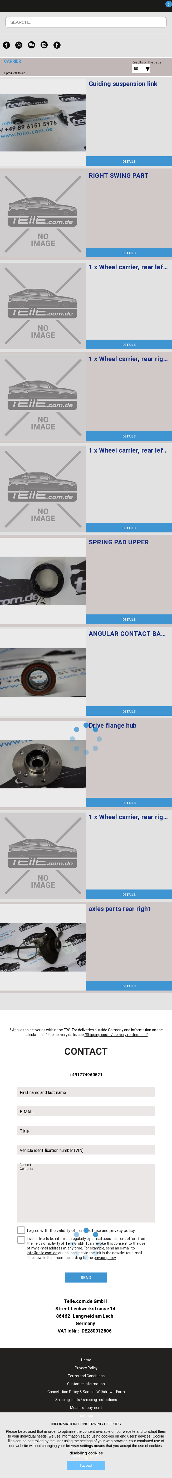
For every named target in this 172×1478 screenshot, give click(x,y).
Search (155, 26)
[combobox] (135, 68)
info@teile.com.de (42, 1253)
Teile (69, 1243)
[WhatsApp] (19, 45)
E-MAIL (27, 1111)
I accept (86, 1465)
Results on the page (146, 62)
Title (24, 1131)
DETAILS (129, 161)
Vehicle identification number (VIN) (51, 1150)
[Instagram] (44, 45)
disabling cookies (86, 1453)
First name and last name (43, 1092)
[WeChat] (31, 45)
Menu (137, 6)
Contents (26, 1164)
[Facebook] (6, 45)
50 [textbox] (136, 68)
